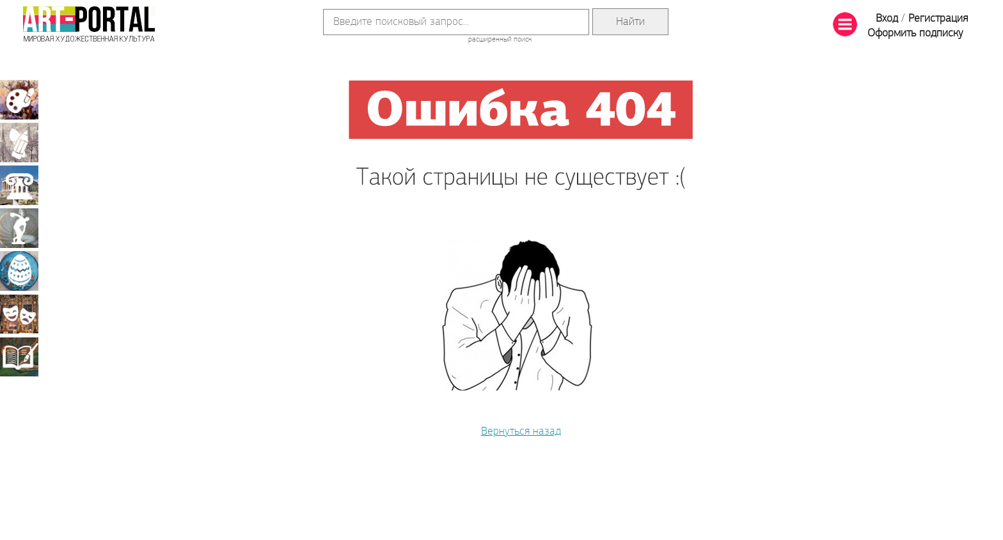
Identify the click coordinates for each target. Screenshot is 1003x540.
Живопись (19, 100)
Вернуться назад (521, 432)
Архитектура (19, 185)
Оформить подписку (915, 33)
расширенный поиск (500, 39)
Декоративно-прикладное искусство (19, 271)
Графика (19, 142)
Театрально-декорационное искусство (19, 314)
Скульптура (19, 228)
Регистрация (938, 19)
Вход (887, 19)
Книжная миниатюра (19, 356)
